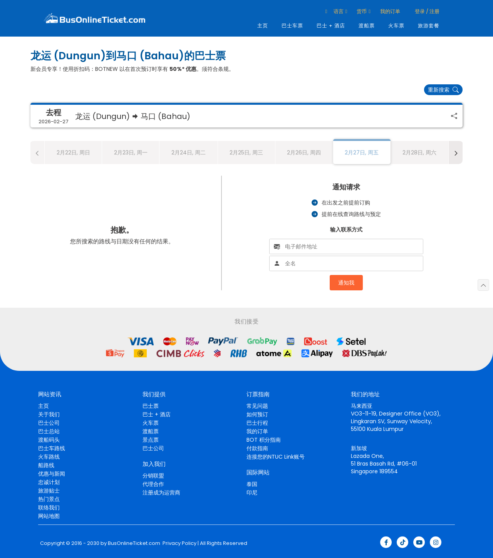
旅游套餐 (428, 25)
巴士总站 (49, 431)
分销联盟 (153, 475)
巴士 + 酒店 (331, 25)
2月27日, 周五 (362, 152)
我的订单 (390, 11)
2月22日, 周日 (73, 152)
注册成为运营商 (161, 492)
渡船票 (367, 25)
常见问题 (257, 406)
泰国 (251, 484)
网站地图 (49, 516)
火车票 (396, 25)
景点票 (151, 440)
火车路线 (49, 457)
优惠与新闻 (51, 474)
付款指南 (257, 448)
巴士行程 (257, 423)
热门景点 (49, 499)
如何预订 (257, 414)
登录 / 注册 (426, 11)
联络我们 (49, 507)
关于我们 (49, 414)
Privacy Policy (178, 543)
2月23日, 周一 (131, 152)
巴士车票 (292, 25)
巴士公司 (49, 423)
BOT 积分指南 (263, 440)
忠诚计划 (49, 482)
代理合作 (153, 484)
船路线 (46, 465)
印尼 (251, 492)
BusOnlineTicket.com (134, 543)
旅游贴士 (49, 490)
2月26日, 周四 (304, 152)
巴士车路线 (51, 448)
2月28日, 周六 (419, 152)
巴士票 (151, 406)
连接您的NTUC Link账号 (275, 457)
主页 (262, 25)
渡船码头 (49, 440)
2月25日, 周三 (246, 152)
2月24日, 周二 (188, 152)
